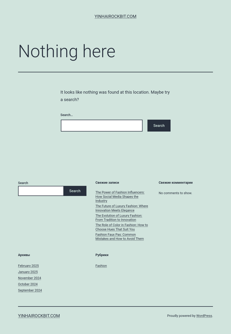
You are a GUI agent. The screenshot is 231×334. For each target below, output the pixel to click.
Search (23, 183)
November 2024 (29, 278)
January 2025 (28, 272)
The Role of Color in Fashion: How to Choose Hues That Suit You (121, 227)
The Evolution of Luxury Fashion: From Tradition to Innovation (118, 218)
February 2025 (28, 266)
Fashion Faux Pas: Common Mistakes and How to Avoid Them (119, 237)
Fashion (101, 266)
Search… (66, 115)
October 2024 (28, 284)
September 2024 (30, 290)
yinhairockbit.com (115, 16)
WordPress (204, 316)
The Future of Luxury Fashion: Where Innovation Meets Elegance (121, 208)
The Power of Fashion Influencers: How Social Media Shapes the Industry (120, 196)
